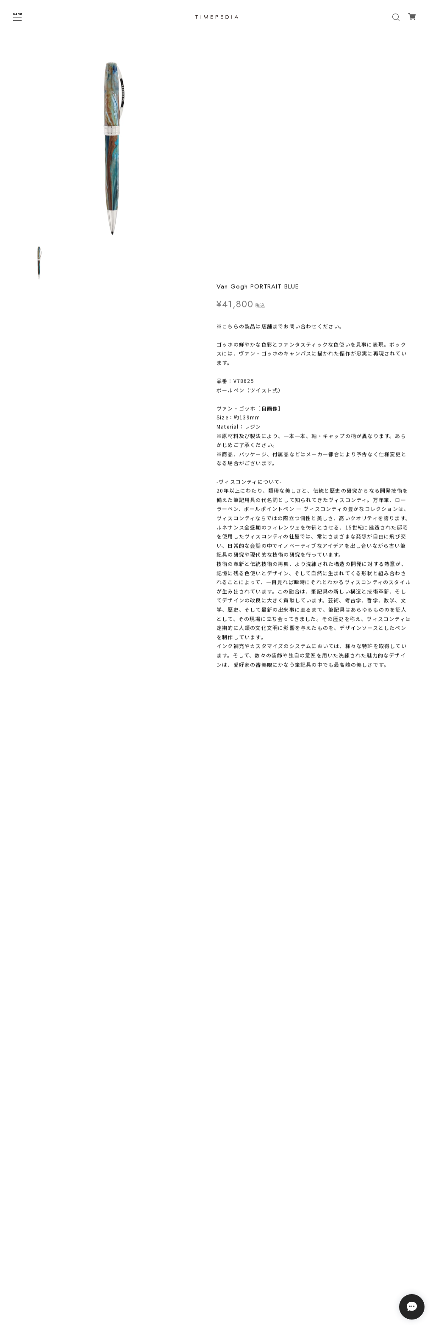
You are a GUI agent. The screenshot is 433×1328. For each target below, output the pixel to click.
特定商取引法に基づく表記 (216, 1281)
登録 (268, 1238)
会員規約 (216, 1292)
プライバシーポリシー (216, 1270)
